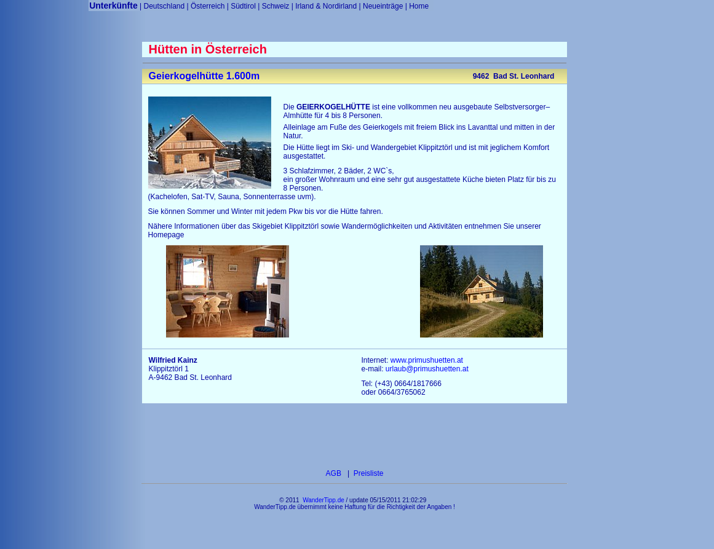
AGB (335, 473)
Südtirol (243, 6)
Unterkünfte (113, 5)
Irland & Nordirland (326, 6)
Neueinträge (383, 6)
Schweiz (276, 6)
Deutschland (163, 6)
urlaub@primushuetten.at (427, 369)
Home (419, 6)
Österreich (207, 6)
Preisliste (367, 473)
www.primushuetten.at (427, 360)
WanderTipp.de (323, 500)
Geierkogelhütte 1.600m (204, 76)
